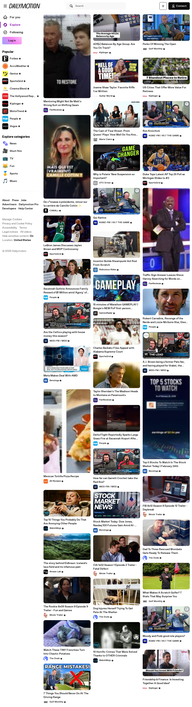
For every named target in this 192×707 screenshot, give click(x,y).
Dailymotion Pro (28, 204)
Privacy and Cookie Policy (17, 223)
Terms (23, 227)
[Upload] (163, 6)
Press (15, 200)
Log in (12, 40)
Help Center (25, 208)
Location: (16, 240)
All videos (26, 232)
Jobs (23, 200)
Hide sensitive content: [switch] (17, 236)
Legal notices (10, 232)
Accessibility (9, 227)
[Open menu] (5, 6)
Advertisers (9, 204)
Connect (179, 6)
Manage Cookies (12, 219)
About (6, 200)
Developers (9, 208)
